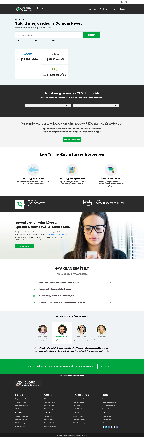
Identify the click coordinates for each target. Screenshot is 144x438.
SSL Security (19, 410)
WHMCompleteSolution (76, 376)
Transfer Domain (21, 403)
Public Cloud (48, 420)
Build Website (78, 410)
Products (104, 9)
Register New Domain (22, 399)
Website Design (49, 403)
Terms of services (108, 410)
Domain (114, 9)
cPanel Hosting (20, 427)
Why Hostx (106, 399)
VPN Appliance (78, 403)
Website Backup (79, 420)
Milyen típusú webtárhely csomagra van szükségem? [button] (61, 282)
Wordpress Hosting (21, 417)
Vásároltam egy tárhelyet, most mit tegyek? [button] (58, 296)
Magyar (40, 9)
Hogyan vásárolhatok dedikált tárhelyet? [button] (56, 289)
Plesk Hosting (20, 424)
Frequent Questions (109, 403)
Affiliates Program (108, 406)
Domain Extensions (21, 406)
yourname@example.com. (56, 235)
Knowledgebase (107, 420)
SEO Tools (76, 406)
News (104, 424)
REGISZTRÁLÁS (24, 246)
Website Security (79, 424)
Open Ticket (106, 417)
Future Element (49, 406)
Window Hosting (21, 420)
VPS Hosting (48, 417)
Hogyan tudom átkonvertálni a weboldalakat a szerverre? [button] (63, 303)
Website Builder (50, 399)
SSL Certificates (78, 417)
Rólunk (84, 436)
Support (124, 9)
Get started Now (107, 367)
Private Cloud (49, 424)
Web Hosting (48, 410)
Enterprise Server (50, 427)
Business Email (78, 399)
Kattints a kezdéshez (72, 140)
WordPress (93, 9)
